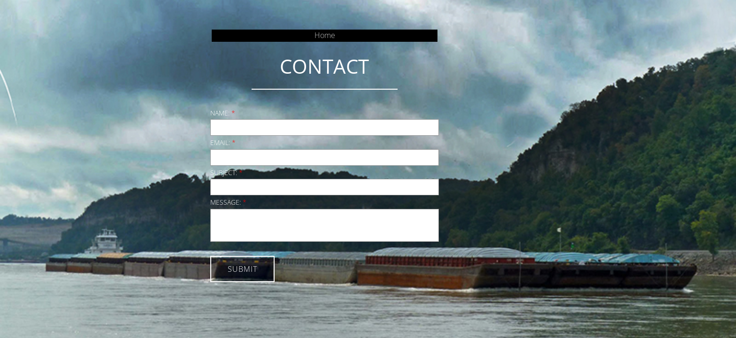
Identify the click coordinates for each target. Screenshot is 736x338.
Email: (223, 142)
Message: (228, 202)
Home (324, 35)
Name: (222, 112)
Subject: (226, 172)
